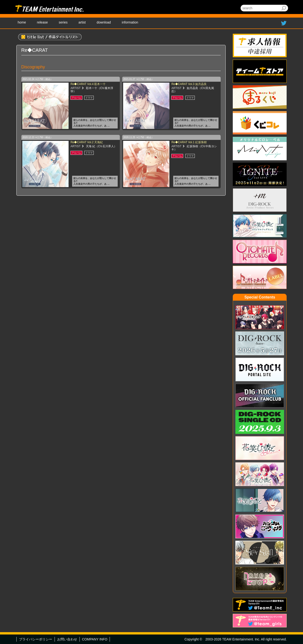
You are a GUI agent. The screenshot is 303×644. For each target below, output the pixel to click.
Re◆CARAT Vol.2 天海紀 (86, 142)
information (130, 22)
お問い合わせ (67, 639)
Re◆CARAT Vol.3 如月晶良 (188, 84)
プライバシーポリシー (35, 639)
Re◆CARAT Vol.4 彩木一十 (88, 84)
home (22, 22)
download (104, 22)
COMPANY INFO (94, 639)
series (63, 22)
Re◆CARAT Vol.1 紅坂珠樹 (188, 142)
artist (82, 22)
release (42, 22)
